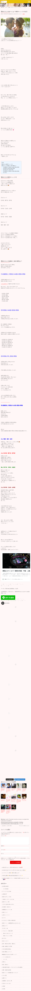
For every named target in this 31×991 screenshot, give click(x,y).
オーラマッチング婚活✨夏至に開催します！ (11, 786)
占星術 (3, 900)
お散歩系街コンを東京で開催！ (6, 739)
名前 (2, 759)
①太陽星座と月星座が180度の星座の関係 (11, 167)
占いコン (4, 831)
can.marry (5, 172)
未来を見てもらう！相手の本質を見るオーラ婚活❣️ (12, 781)
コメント (3, 749)
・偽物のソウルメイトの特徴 (7, 849)
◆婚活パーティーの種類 (7, 905)
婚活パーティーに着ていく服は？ (8, 913)
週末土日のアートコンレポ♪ (24, 714)
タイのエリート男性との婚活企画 (8, 834)
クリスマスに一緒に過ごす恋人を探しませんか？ (8, 725)
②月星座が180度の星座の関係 (9, 168)
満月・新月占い (5, 878)
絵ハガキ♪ (4, 852)
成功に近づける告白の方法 (6, 937)
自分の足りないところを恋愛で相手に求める (8, 704)
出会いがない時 (5, 923)
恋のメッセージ (5, 854)
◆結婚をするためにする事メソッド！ (9, 868)
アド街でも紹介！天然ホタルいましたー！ (24, 704)
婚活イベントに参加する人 (7, 951)
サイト (2, 767)
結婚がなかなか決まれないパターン (8, 939)
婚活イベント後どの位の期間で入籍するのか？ (19, 715)
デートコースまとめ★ (6, 805)
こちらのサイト (4, 283)
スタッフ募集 (4, 971)
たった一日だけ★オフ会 (3, 714)
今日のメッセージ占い (6, 897)
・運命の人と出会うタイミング (7, 847)
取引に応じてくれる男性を (6, 925)
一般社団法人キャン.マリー (14, 988)
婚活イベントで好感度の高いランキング (10, 886)
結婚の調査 (4, 946)
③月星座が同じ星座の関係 (8, 169)
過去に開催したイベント (7, 865)
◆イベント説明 (5, 908)
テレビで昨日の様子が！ (13, 703)
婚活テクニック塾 (5, 815)
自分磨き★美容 (5, 800)
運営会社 (3, 967)
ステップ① (4, 873)
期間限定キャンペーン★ (7, 823)
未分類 (3, 902)
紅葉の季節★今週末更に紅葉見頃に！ (3, 725)
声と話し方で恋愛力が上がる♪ (24, 739)
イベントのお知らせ (6, 954)
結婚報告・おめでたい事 (7, 894)
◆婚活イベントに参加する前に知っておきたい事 (11, 910)
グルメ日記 (4, 889)
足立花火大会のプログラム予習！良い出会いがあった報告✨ (14, 784)
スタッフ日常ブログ (6, 956)
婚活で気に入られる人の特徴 (7, 949)
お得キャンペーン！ (6, 828)
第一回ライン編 (5, 842)
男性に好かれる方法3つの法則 (7, 935)
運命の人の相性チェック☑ (7, 164)
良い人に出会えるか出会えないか (8, 714)
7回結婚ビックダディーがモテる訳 (8, 813)
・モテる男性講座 (5, 802)
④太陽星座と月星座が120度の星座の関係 (11, 171)
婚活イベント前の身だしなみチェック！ (9, 915)
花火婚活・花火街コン (6, 820)
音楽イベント (5, 826)
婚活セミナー (5, 839)
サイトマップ (4, 976)
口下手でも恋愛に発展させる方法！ (8, 818)
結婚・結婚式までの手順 (7, 860)
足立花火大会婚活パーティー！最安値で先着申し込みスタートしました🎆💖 (15, 793)
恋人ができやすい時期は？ (6, 932)
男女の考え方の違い (5, 930)
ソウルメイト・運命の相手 (7, 844)
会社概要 (3, 969)
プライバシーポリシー (5, 974)
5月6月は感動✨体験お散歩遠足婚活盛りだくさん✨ (12, 789)
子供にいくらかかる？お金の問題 (8, 920)
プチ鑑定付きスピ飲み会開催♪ (19, 703)
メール (3, 763)
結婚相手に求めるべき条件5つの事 (8, 942)
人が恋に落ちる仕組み (6, 944)
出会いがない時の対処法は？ (3, 703)
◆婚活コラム (5, 918)
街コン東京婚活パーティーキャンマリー (13, 714)
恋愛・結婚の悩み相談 (6, 883)
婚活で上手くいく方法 (6, 810)
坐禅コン (4, 875)
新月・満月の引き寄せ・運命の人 (8, 857)
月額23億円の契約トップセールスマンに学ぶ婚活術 (12, 881)
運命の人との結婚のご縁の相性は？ (9, 165)
